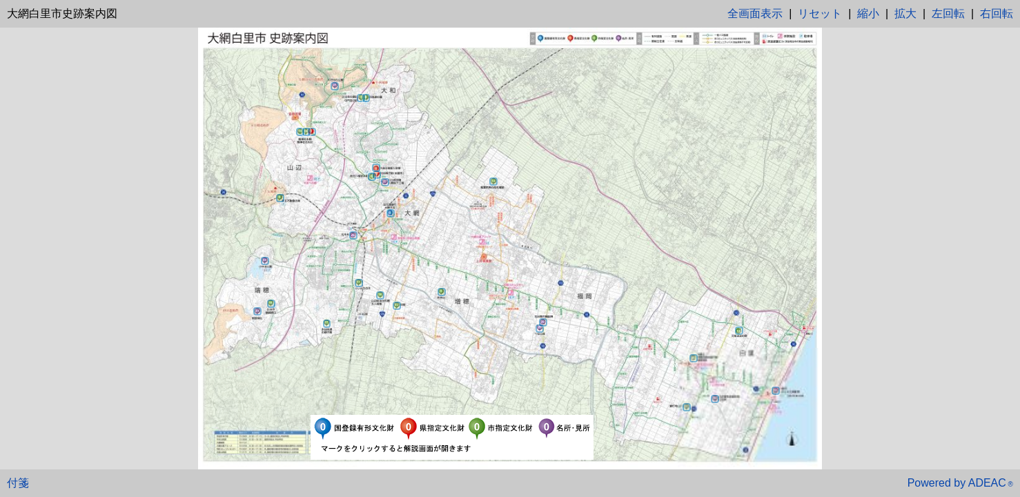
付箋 (18, 483)
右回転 (996, 13)
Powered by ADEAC (960, 483)
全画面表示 (755, 13)
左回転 (948, 13)
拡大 (905, 13)
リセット (820, 13)
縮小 (868, 13)
